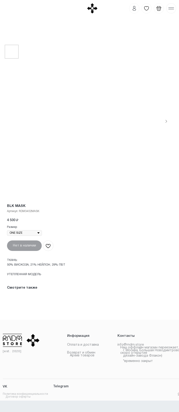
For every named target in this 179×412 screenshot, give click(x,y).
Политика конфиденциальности (25, 394)
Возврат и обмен (81, 352)
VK (5, 386)
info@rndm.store (130, 344)
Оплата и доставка (83, 344)
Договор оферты (18, 396)
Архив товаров (82, 355)
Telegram (61, 386)
